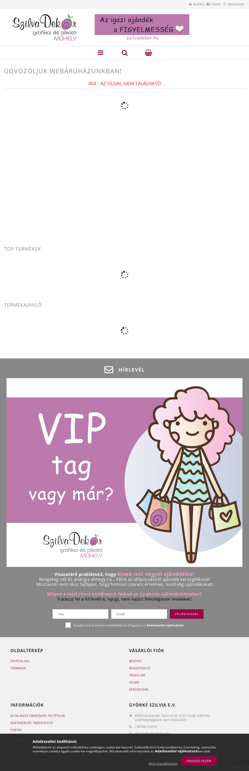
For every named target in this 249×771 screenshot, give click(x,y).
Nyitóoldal (20, 661)
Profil (207, 4)
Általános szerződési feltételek (38, 716)
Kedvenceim (138, 689)
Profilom (137, 675)
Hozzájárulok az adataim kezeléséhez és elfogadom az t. (129, 625)
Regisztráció (139, 668)
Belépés (184, 4)
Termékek (18, 668)
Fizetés (16, 730)
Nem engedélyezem (163, 763)
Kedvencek (233, 4)
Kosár (134, 682)
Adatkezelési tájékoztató (32, 723)
